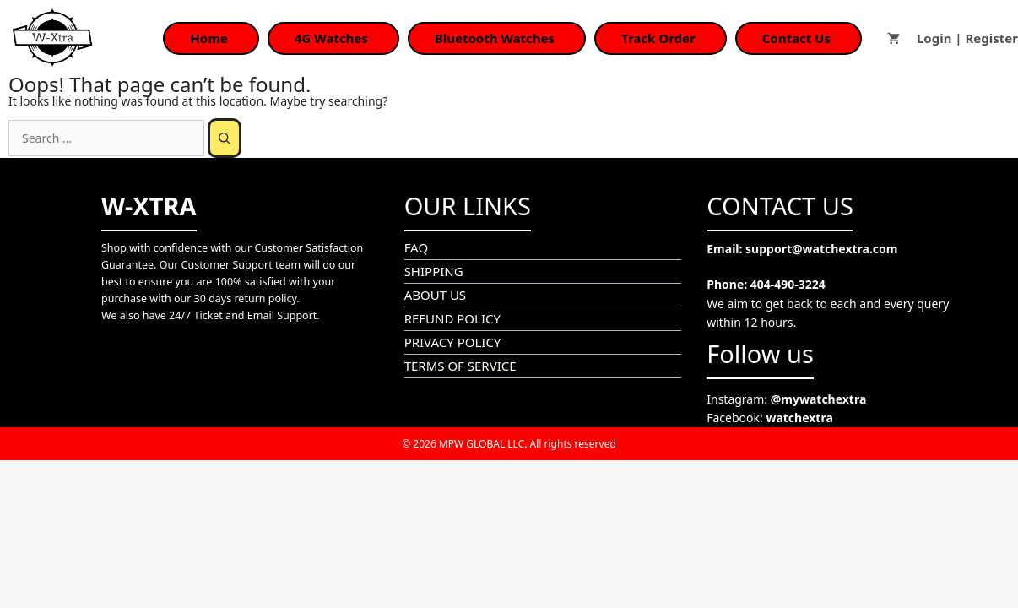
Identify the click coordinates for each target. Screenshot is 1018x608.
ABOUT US (435, 294)
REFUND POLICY (452, 318)
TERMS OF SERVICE (460, 365)
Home (208, 38)
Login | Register (967, 38)
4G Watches (331, 38)
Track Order (658, 38)
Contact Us (796, 38)
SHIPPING (433, 271)
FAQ (416, 247)
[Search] (224, 138)
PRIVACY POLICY (452, 342)
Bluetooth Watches (495, 38)
